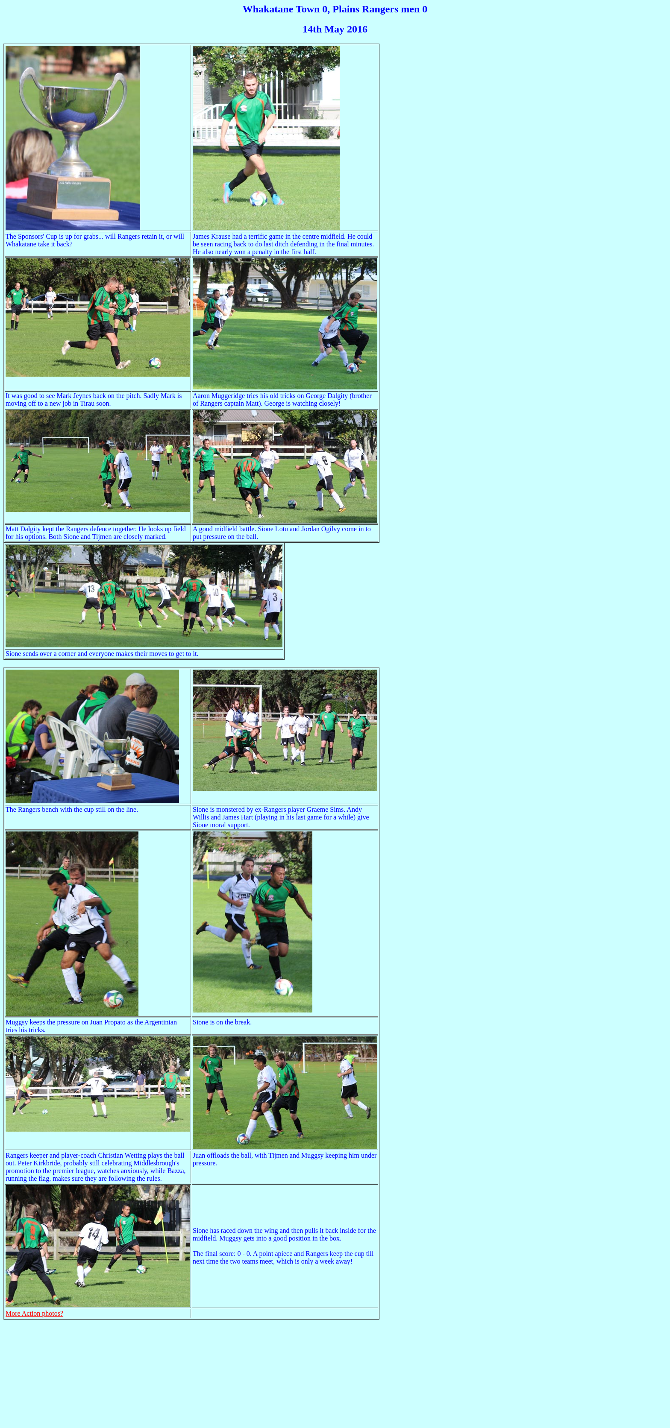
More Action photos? (34, 1313)
